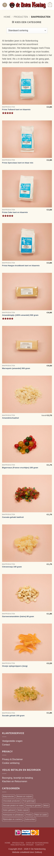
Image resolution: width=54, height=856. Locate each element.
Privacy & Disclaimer (12, 759)
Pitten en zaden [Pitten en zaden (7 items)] (41, 815)
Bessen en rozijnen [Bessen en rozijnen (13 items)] (24, 796)
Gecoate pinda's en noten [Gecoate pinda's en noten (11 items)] (13, 805)
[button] (4, 5)
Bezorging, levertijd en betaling (17, 778)
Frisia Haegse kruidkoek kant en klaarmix (21, 265)
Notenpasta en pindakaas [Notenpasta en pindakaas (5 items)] (13, 815)
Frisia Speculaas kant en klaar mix (17, 163)
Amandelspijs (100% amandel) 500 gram (20, 315)
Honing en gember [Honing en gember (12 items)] (33, 805)
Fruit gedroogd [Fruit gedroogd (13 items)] (28, 801)
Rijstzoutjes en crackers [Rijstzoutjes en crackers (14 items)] (12, 819)
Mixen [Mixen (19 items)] (46, 805)
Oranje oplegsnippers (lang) (15, 666)
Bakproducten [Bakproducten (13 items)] (8, 796)
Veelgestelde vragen (12, 741)
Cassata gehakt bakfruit (13, 517)
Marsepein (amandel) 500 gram (16, 368)
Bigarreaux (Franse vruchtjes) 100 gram (20, 468)
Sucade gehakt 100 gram (13, 716)
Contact (6, 744)
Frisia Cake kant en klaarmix (15, 212)
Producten (21, 17)
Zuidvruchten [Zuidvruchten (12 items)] (30, 819)
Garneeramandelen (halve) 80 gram (18, 616)
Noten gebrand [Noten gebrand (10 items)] (9, 810)
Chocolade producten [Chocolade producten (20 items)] (11, 801)
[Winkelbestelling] (27, 30)
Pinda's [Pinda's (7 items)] (29, 815)
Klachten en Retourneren (14, 781)
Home (7, 17)
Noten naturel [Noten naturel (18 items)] (23, 810)
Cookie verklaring (11, 763)
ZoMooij (38, 852)
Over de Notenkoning (37, 843)
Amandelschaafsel (10, 418)
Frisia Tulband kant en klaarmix (16, 109)
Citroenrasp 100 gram (12, 567)
